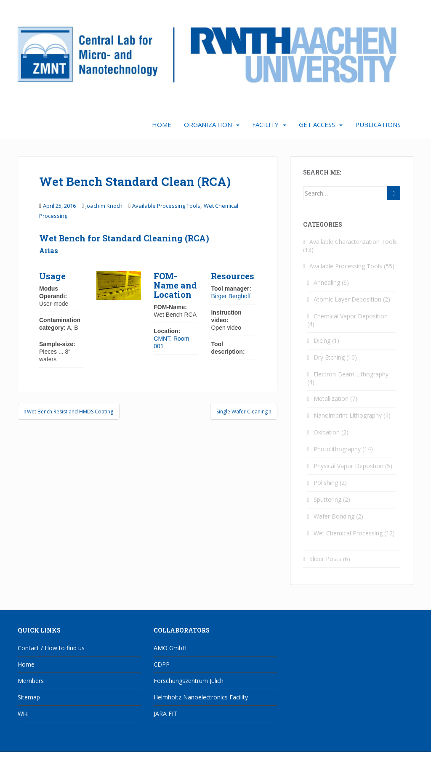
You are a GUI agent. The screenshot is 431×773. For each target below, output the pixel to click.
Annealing (327, 282)
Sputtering (327, 499)
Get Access (317, 124)
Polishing (326, 483)
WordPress (400, 764)
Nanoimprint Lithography (348, 415)
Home (161, 124)
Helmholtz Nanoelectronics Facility (201, 697)
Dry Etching (329, 357)
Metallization (331, 398)
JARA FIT (165, 713)
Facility (265, 124)
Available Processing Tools (166, 205)
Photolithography (337, 449)
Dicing (322, 340)
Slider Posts (325, 559)
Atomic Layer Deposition (347, 299)
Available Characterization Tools (353, 242)
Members (31, 681)
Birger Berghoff (230, 296)
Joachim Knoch (103, 205)
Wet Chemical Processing (348, 533)
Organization (208, 124)
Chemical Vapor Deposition (351, 316)
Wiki (23, 713)
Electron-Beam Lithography (351, 374)
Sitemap (29, 697)
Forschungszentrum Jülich (188, 681)
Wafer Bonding (334, 516)
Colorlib (346, 764)
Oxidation (327, 432)
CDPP (162, 664)
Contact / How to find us (51, 648)
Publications (378, 124)
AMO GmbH (170, 648)
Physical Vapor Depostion (348, 466)
